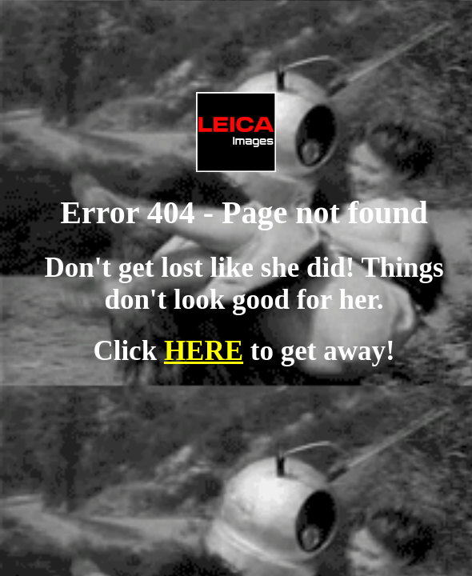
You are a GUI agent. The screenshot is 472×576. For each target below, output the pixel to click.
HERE (203, 350)
